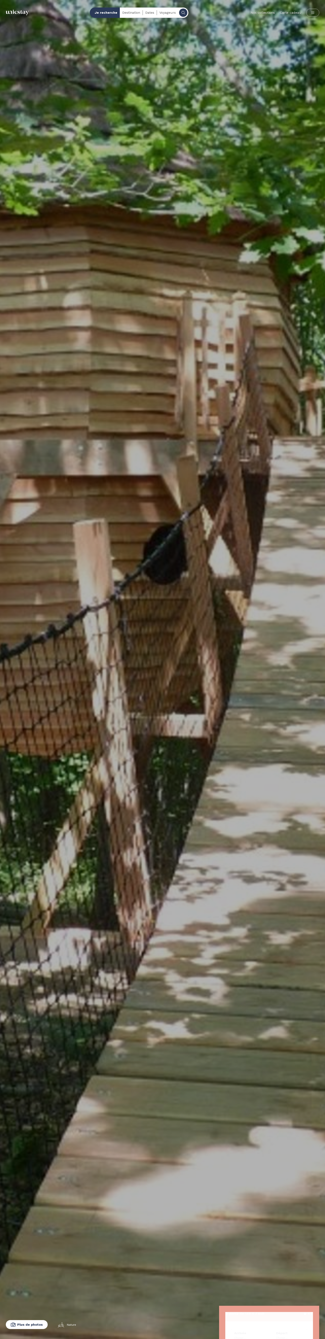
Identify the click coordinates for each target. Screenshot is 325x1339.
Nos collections (263, 13)
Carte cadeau (290, 13)
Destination (131, 13)
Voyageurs (167, 13)
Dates (149, 13)
